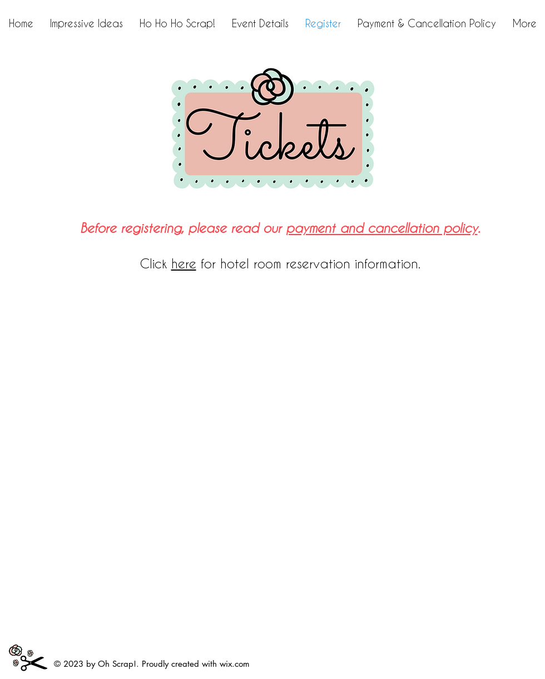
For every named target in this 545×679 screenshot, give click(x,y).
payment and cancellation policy (382, 228)
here (183, 263)
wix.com (235, 663)
